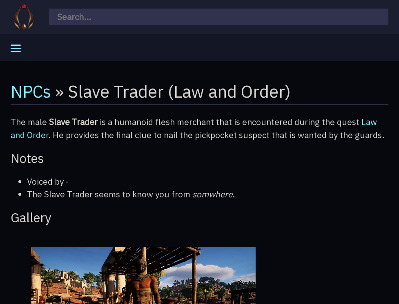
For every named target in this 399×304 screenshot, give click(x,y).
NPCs (31, 91)
